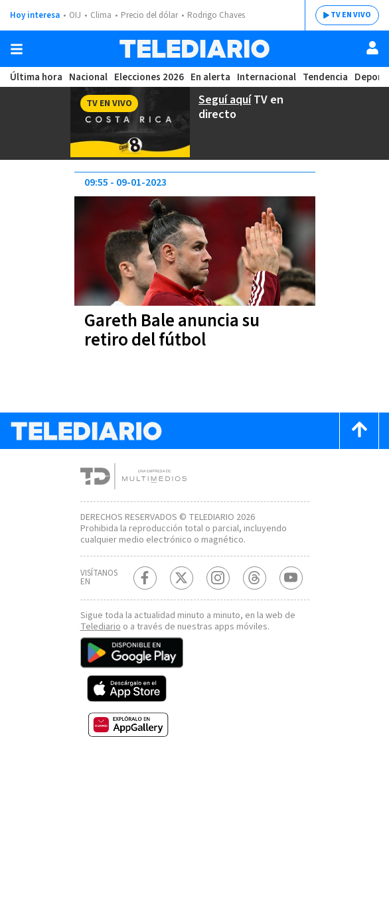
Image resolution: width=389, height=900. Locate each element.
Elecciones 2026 (149, 77)
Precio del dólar (149, 15)
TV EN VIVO (351, 15)
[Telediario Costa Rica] (194, 49)
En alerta (210, 77)
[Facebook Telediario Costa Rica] (145, 578)
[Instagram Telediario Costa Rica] (218, 578)
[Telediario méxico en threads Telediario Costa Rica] (254, 578)
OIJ (75, 15)
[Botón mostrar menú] (16, 49)
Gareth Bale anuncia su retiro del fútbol (172, 330)
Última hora (36, 77)
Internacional (266, 77)
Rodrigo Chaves (216, 15)
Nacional (88, 77)
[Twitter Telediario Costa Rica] (181, 578)
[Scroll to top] (359, 431)
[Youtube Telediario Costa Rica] (291, 578)
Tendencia (325, 77)
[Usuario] (372, 47)
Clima (101, 15)
